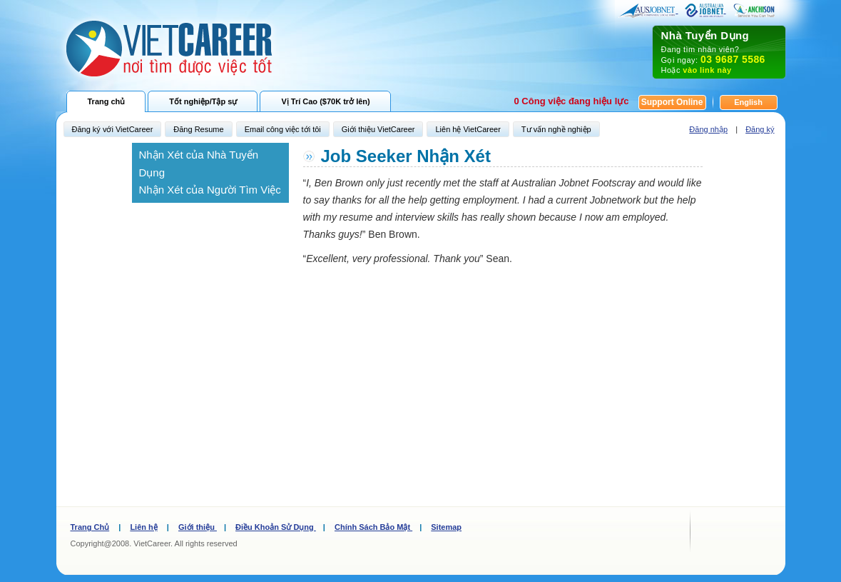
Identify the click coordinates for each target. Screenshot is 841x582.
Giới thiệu (197, 527)
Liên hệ (143, 527)
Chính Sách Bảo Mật (373, 527)
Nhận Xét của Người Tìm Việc (210, 190)
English (748, 102)
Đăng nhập (708, 129)
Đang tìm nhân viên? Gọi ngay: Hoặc (719, 51)
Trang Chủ (90, 527)
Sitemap (446, 527)
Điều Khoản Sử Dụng (275, 527)
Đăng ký (759, 129)
